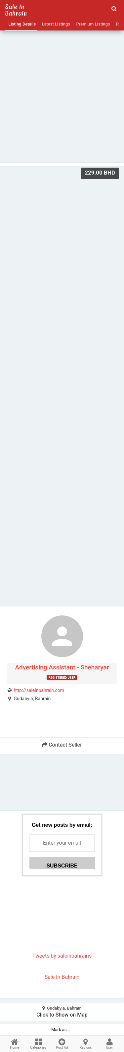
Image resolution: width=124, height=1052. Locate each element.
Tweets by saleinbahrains (62, 956)
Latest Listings (55, 24)
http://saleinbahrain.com (39, 690)
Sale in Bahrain (16, 10)
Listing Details (21, 24)
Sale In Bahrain (62, 977)
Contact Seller (62, 745)
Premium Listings (92, 24)
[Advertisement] (62, 82)
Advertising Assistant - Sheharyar (62, 667)
